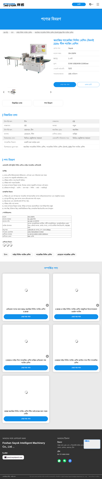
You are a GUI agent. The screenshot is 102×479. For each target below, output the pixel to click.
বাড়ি (6, 32)
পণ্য (12, 32)
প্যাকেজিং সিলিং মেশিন (44, 254)
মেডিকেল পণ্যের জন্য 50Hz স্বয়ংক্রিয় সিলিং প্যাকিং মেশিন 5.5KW (25, 310)
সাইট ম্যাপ (13, 476)
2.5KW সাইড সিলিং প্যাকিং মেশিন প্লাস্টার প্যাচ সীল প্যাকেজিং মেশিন (76, 361)
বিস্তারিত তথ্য (17, 103)
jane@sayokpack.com (13, 457)
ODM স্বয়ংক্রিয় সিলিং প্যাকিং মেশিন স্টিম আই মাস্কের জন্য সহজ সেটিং (25, 412)
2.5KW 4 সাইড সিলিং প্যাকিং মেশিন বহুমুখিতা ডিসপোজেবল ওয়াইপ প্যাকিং (76, 310)
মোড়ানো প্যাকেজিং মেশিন (66, 254)
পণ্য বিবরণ (48, 103)
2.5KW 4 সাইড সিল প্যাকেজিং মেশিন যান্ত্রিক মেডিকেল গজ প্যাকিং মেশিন (26, 361)
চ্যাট (78, 4)
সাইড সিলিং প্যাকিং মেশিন (24, 32)
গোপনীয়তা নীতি (6, 476)
